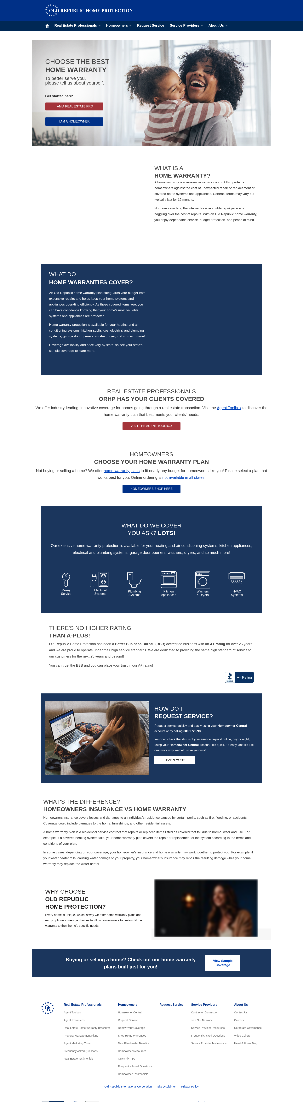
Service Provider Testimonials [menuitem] (208, 1004)
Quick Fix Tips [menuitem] (126, 1020)
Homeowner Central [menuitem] (130, 974)
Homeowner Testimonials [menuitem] (133, 1035)
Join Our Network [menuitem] (201, 981)
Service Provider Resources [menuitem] (208, 989)
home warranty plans (122, 431)
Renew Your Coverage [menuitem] (131, 989)
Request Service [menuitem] (150, 25)
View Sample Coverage (222, 924)
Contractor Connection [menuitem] (204, 974)
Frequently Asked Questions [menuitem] (81, 1012)
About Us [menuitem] (216, 25)
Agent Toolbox (229, 368)
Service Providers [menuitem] (184, 25)
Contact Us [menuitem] (241, 974)
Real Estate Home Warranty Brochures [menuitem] (87, 989)
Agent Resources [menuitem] (74, 981)
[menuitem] (217, 1080)
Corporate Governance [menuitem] (248, 989)
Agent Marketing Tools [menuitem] (77, 1004)
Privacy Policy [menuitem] (190, 1048)
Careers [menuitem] (239, 981)
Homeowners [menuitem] (117, 25)
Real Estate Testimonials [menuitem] (78, 1020)
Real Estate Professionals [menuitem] (75, 25)
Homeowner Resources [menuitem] (132, 1012)
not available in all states (183, 438)
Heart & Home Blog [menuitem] (246, 1004)
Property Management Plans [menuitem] (81, 997)
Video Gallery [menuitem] (242, 997)
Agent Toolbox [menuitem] (72, 974)
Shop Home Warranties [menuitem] (132, 997)
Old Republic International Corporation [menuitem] (128, 1048)
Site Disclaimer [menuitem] (166, 1048)
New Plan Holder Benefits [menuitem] (133, 1004)
